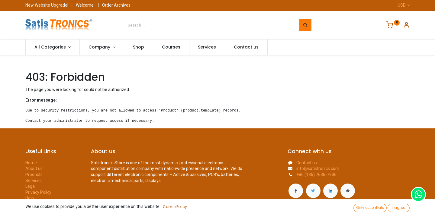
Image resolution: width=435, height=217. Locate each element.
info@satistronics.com (317, 168)
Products (34, 174)
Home (31, 162)
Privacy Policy (38, 192)
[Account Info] (406, 25)
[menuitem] (138, 47)
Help (29, 198)
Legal (30, 186)
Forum (31, 204)
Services (33, 180)
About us (34, 168)
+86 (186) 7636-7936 (316, 174)
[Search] (305, 25)
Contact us (35, 210)
